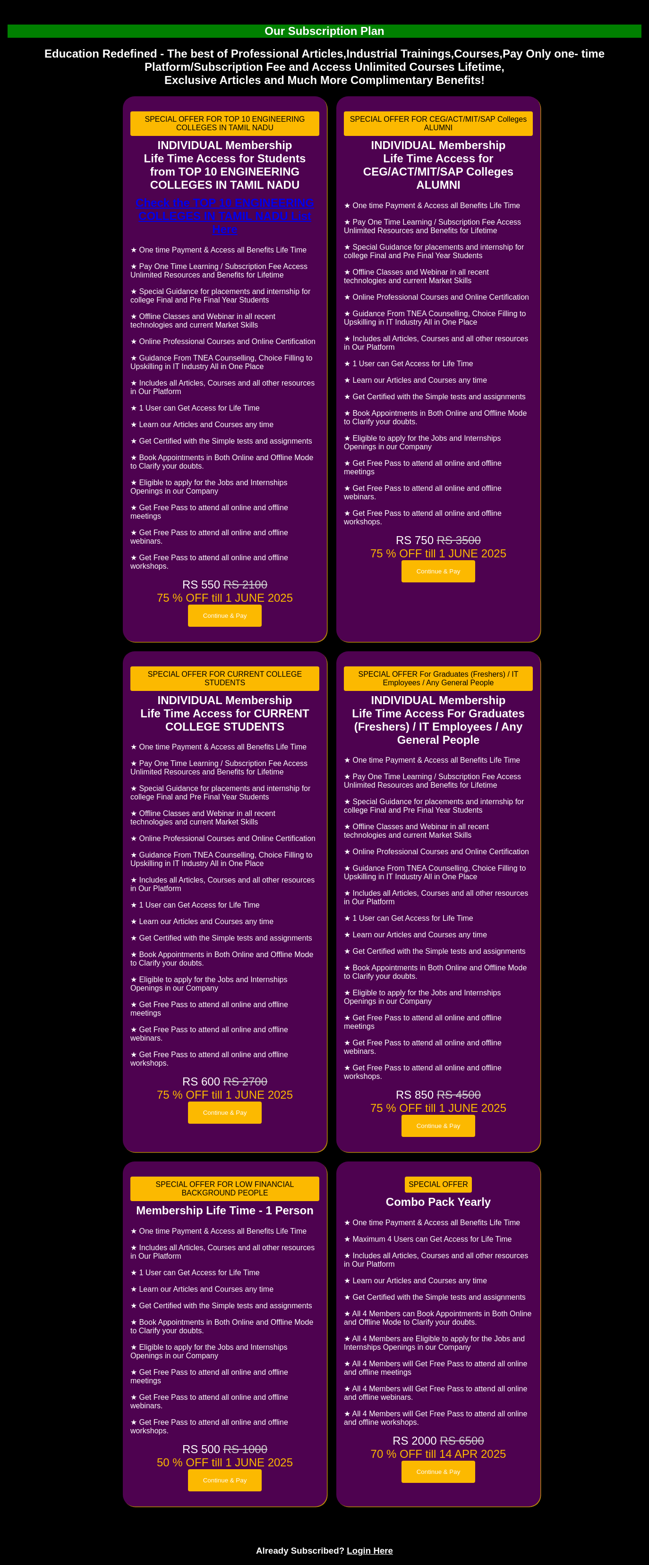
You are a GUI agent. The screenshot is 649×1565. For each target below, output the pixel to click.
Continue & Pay (225, 615)
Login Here (370, 1551)
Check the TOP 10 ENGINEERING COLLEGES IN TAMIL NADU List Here (225, 216)
